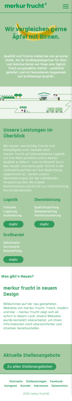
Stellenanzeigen (36, 381)
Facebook (56, 381)
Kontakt (25, 385)
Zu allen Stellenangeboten (29, 372)
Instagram (10, 385)
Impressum (41, 385)
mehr (13, 229)
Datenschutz (60, 385)
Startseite (16, 381)
